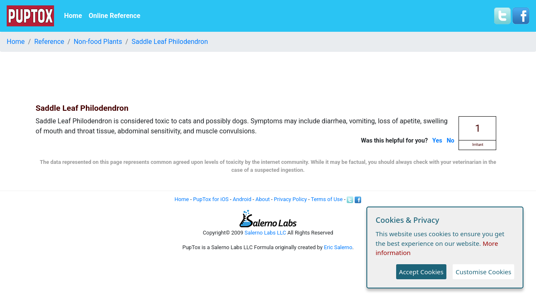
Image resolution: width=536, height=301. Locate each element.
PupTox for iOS (211, 199)
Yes (437, 140)
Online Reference (114, 16)
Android (242, 199)
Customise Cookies (483, 272)
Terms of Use (327, 199)
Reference (49, 42)
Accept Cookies (421, 272)
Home (73, 16)
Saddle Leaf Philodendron (169, 42)
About (262, 199)
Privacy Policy (290, 199)
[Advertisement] (268, 77)
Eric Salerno (338, 247)
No (450, 140)
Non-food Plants (98, 42)
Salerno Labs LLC (265, 233)
